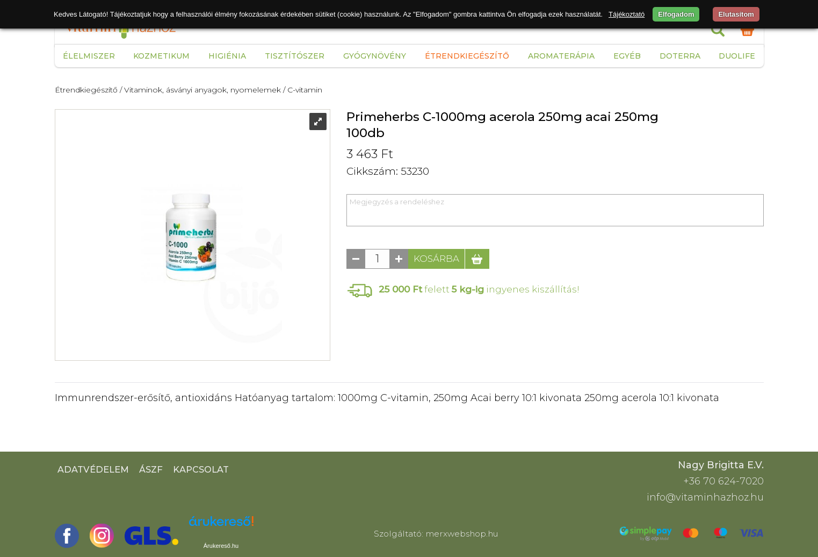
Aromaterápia (561, 56)
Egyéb (627, 56)
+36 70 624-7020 (723, 481)
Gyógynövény (374, 56)
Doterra (680, 56)
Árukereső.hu (221, 545)
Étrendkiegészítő (467, 56)
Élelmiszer (89, 56)
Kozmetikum (161, 56)
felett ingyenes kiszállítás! (479, 289)
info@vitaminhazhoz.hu (705, 497)
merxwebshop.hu (461, 534)
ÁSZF (151, 469)
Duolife (737, 56)
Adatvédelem (93, 469)
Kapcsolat (201, 469)
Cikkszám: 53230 (387, 171)
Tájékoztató (627, 14)
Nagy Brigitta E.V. (721, 465)
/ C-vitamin (302, 90)
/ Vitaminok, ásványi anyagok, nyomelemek (200, 90)
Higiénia (227, 56)
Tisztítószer (294, 56)
